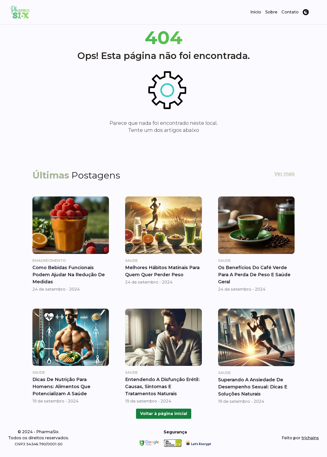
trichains (310, 437)
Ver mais (284, 173)
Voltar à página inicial (163, 413)
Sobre (271, 12)
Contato (290, 12)
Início (255, 12)
